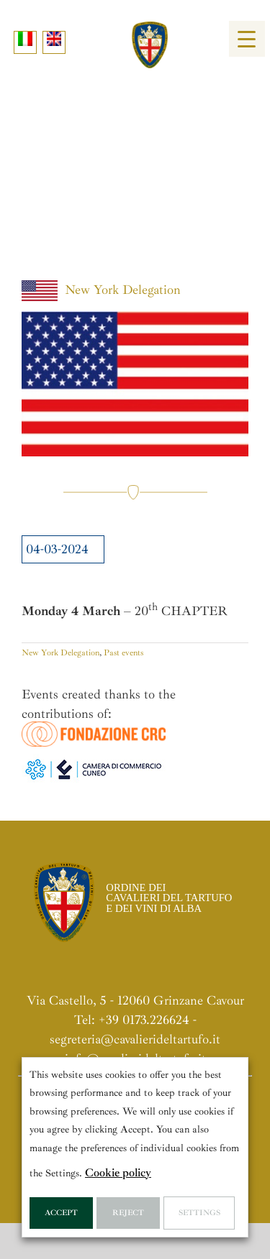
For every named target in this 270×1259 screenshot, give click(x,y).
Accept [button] (61, 1212)
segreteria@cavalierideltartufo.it (135, 1039)
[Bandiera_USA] (135, 383)
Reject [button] (128, 1212)
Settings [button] (199, 1212)
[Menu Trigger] (247, 39)
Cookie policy (118, 1173)
